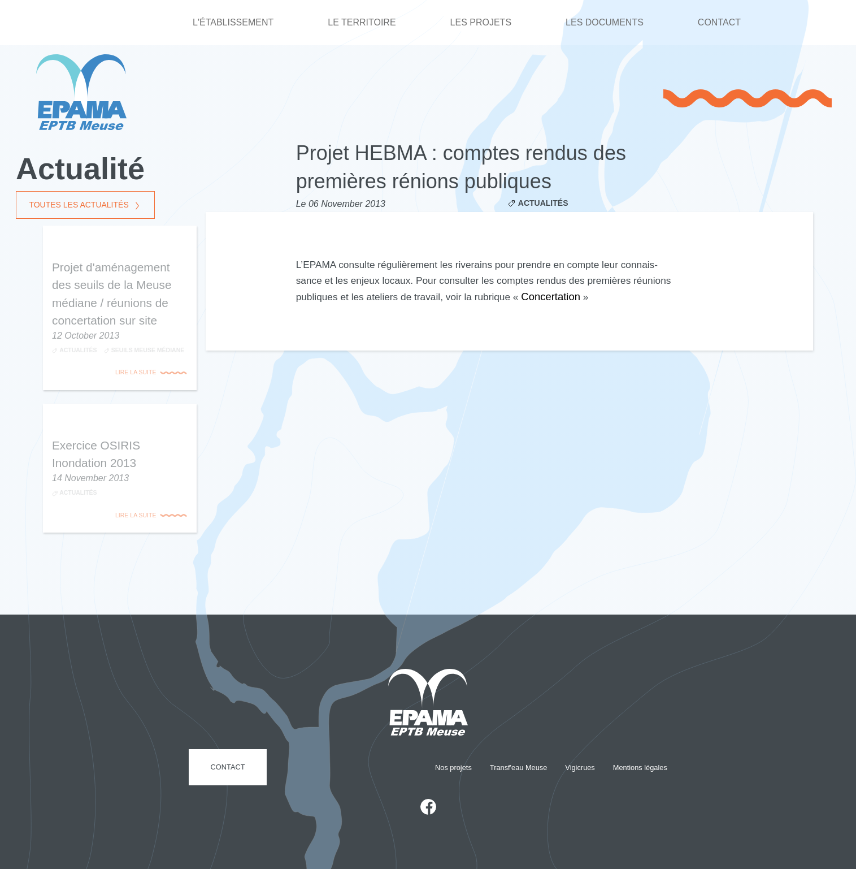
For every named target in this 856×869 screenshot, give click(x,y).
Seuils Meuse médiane (148, 350)
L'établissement (233, 22)
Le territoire (362, 22)
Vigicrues (579, 767)
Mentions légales (640, 767)
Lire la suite (135, 372)
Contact (719, 22)
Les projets (480, 22)
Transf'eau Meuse (519, 767)
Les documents (605, 22)
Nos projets (453, 767)
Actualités (543, 202)
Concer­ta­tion (550, 296)
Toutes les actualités (78, 205)
